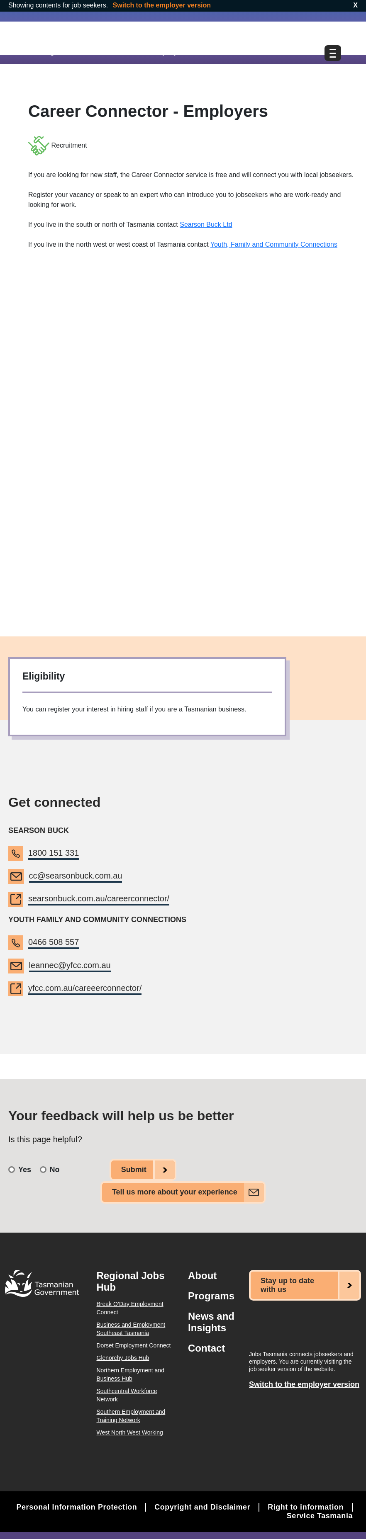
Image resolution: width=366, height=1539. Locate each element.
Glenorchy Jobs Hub (123, 1356)
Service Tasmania (319, 1514)
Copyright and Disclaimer (202, 1506)
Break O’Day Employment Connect (130, 1306)
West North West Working (130, 1431)
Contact (206, 1346)
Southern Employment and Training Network (131, 1414)
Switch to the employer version (162, 5)
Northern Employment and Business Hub (130, 1373)
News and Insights (211, 1320)
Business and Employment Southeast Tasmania (131, 1327)
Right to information (305, 1506)
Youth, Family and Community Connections (273, 244)
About (202, 1274)
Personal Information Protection (75, 1506)
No (55, 1169)
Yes (24, 1169)
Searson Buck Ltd (206, 224)
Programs (211, 1294)
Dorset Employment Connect (134, 1344)
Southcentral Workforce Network (127, 1393)
